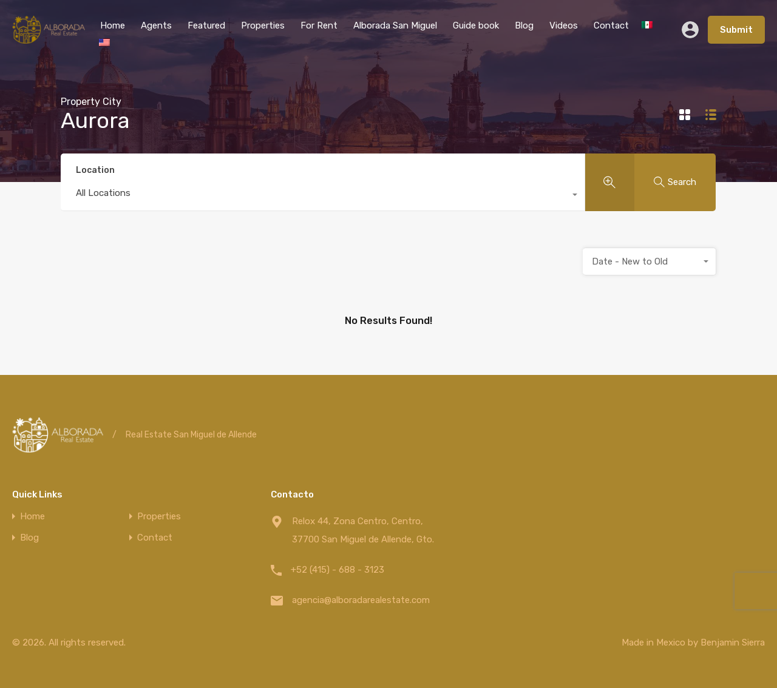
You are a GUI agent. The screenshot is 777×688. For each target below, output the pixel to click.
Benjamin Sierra (733, 642)
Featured (206, 25)
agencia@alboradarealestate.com (361, 600)
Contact (611, 25)
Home (112, 25)
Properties (263, 25)
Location (95, 170)
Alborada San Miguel (395, 25)
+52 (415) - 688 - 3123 (337, 569)
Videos (563, 25)
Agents (156, 25)
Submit (736, 29)
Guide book (476, 25)
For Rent (319, 25)
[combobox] (323, 196)
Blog (524, 25)
